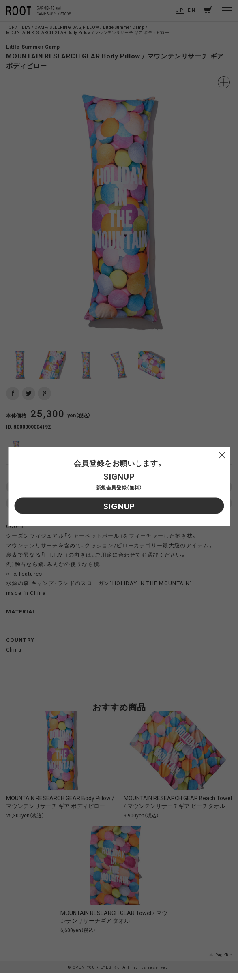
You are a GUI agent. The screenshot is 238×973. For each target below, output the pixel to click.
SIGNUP (119, 506)
